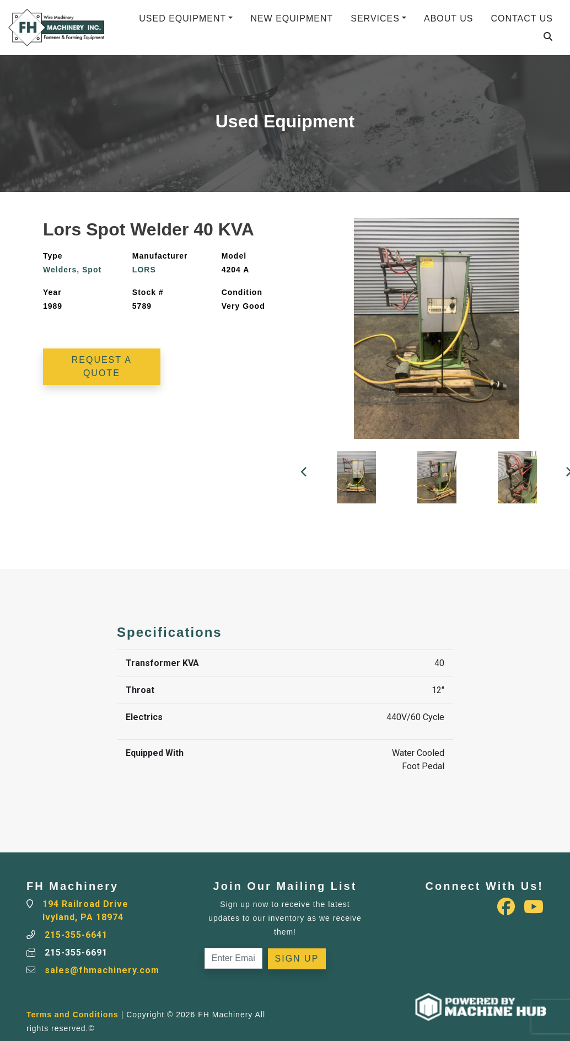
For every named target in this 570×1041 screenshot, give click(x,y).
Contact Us (522, 18)
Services (375, 18)
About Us (449, 18)
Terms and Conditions (72, 1014)
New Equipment (291, 18)
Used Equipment (182, 18)
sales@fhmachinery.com (102, 970)
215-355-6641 (76, 935)
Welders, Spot (72, 269)
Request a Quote (102, 366)
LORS (144, 269)
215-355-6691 (76, 952)
